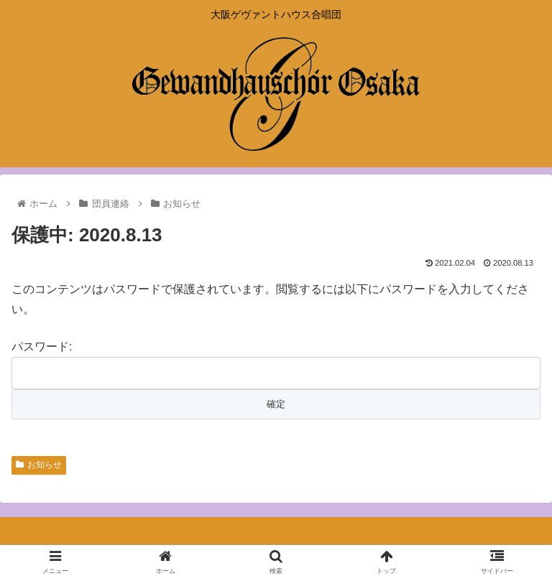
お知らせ (39, 465)
